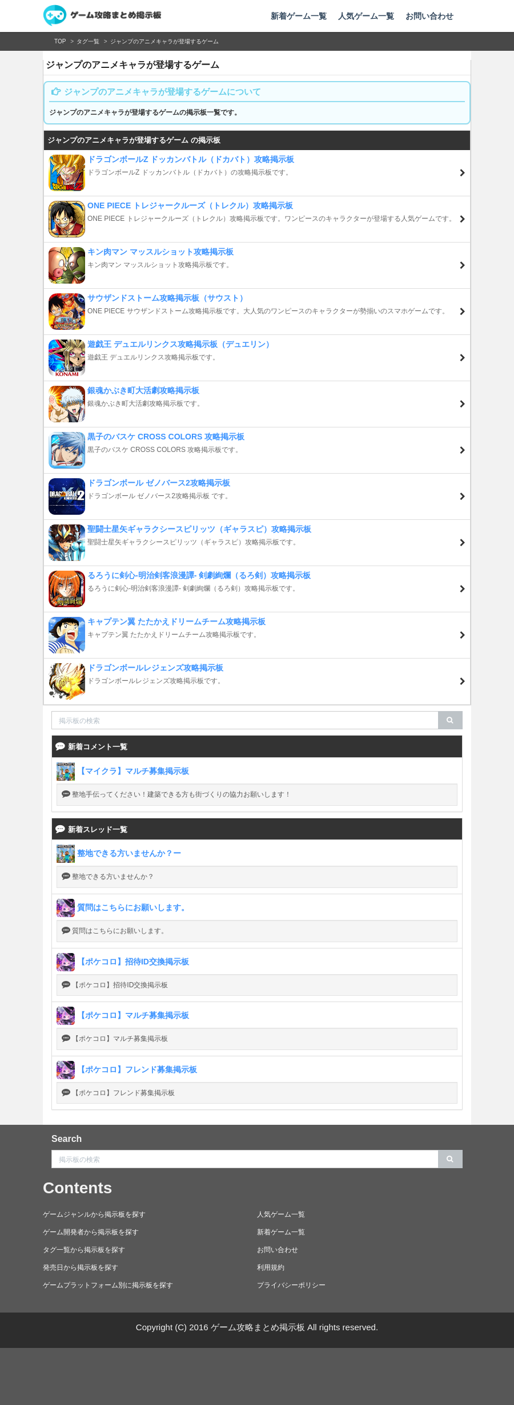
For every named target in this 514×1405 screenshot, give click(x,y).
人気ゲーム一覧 (366, 16)
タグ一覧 (88, 41)
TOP (60, 41)
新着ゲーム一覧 (299, 16)
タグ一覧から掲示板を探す (84, 1250)
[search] (450, 720)
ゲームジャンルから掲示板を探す (94, 1214)
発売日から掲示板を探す (80, 1267)
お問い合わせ (429, 16)
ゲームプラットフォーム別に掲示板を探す (108, 1285)
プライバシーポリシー (291, 1285)
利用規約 (270, 1267)
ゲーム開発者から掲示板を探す (91, 1232)
